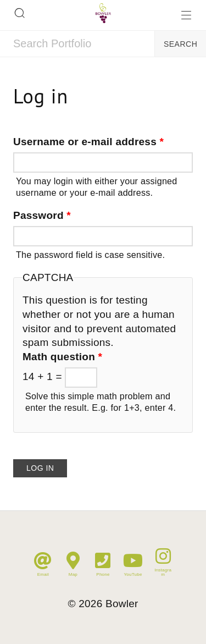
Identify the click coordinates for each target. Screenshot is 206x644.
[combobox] (77, 44)
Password (42, 215)
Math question (62, 356)
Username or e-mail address (88, 141)
